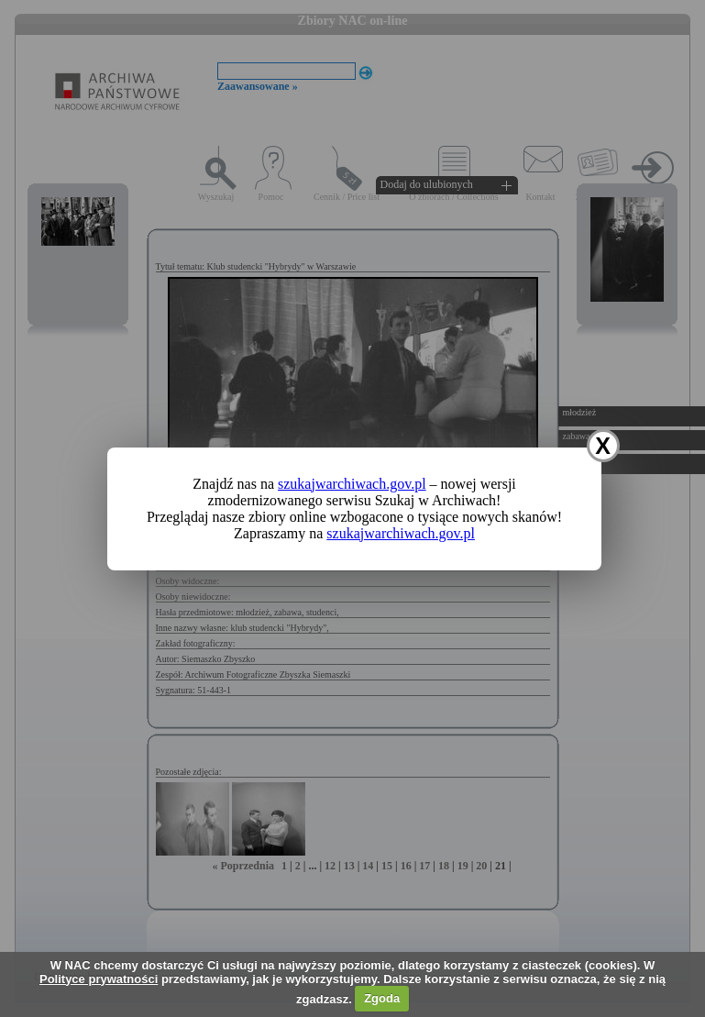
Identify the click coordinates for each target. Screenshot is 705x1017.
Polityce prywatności (98, 979)
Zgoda (382, 998)
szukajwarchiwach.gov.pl (352, 484)
